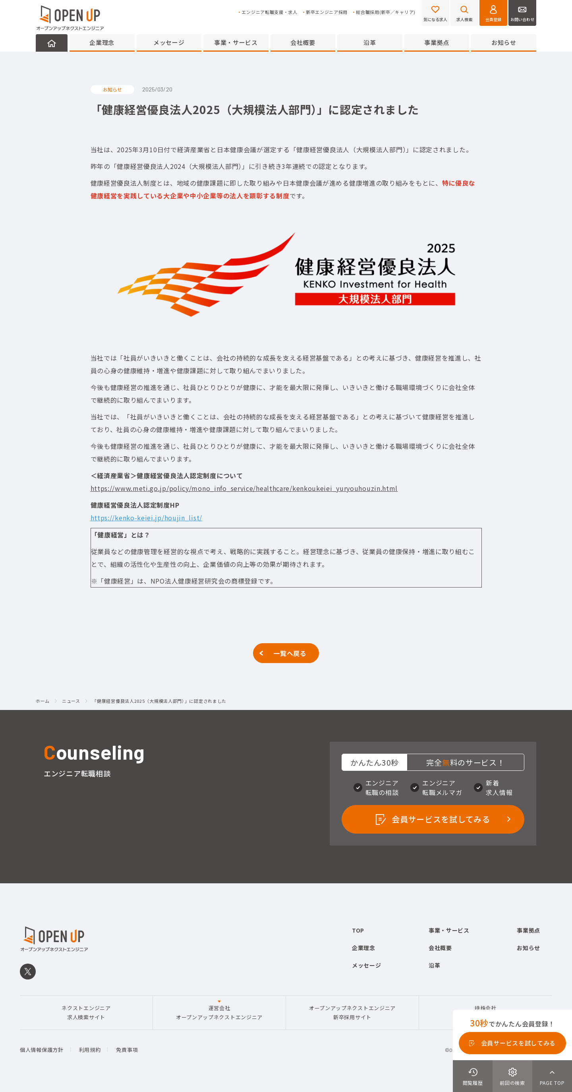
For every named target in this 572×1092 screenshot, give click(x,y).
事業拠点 (436, 42)
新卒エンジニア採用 (327, 12)
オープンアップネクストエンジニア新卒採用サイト (352, 1012)
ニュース (71, 701)
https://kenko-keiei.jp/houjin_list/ (147, 517)
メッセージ (169, 42)
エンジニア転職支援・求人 (269, 12)
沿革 (369, 42)
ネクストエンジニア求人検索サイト (86, 1012)
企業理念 (101, 42)
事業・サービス (236, 42)
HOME (52, 43)
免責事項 (127, 1049)
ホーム (43, 701)
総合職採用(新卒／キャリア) (385, 12)
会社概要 (302, 42)
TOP (358, 930)
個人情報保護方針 (42, 1049)
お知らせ (503, 42)
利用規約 (90, 1049)
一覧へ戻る (290, 653)
